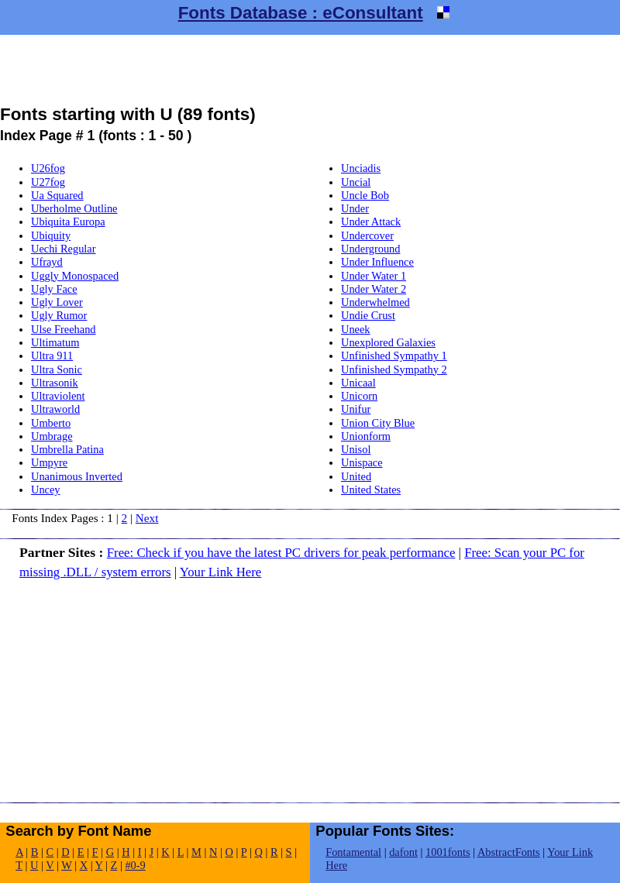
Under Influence (377, 262)
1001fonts (447, 852)
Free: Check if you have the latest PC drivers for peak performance (281, 552)
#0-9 (135, 865)
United (356, 476)
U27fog (48, 182)
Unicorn (359, 396)
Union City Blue (378, 423)
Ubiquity (51, 235)
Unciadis (361, 168)
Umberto (51, 423)
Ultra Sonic (56, 369)
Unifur (355, 409)
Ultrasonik (54, 382)
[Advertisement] (310, 70)
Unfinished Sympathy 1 (394, 355)
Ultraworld (55, 409)
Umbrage (52, 436)
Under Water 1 (373, 276)
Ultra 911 (52, 355)
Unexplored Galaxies (388, 342)
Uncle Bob (365, 195)
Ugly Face (54, 289)
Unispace (362, 462)
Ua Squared (57, 195)
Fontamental (353, 852)
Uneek (355, 329)
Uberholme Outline (74, 208)
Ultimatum (55, 342)
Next (147, 517)
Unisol (355, 449)
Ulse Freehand (63, 329)
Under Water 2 (373, 289)
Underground (370, 248)
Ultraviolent (58, 396)
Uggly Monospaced (75, 276)
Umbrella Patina (67, 449)
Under (355, 208)
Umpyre (49, 462)
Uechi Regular (63, 248)
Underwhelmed (375, 302)
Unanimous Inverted (76, 476)
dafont (403, 852)
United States (371, 489)
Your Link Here (221, 572)
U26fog (48, 168)
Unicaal (358, 382)
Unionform (366, 436)
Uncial (355, 182)
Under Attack (371, 221)
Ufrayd (47, 262)
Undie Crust (368, 315)
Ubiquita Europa (68, 221)
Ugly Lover (57, 302)
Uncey (45, 489)
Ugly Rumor (59, 315)
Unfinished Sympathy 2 (394, 369)
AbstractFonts (508, 852)
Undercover (367, 235)
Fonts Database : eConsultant (300, 12)
